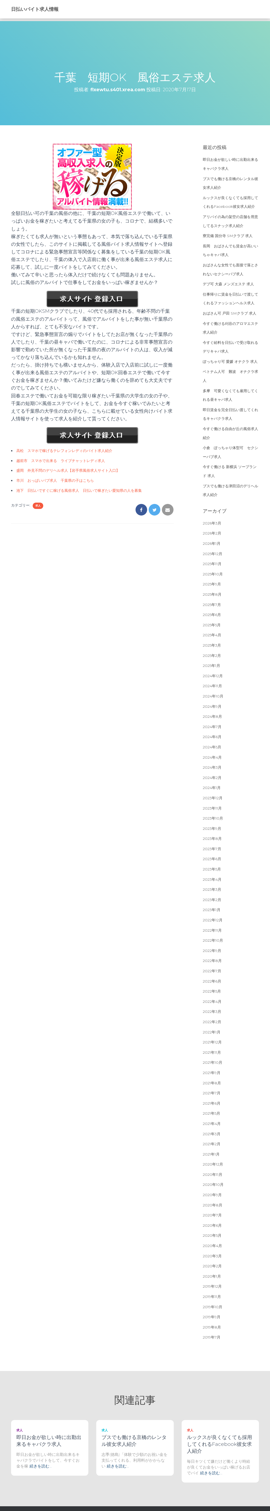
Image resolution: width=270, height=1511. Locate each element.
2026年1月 (211, 543)
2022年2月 (212, 1021)
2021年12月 (212, 1042)
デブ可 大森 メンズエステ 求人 (228, 284)
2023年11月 (212, 808)
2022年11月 (212, 930)
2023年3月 (212, 889)
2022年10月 (213, 940)
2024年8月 (212, 716)
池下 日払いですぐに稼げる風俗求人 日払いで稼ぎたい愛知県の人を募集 (79, 490)
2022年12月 (213, 920)
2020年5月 (212, 1235)
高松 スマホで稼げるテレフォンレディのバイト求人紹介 (64, 450)
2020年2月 (212, 1266)
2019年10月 (212, 1307)
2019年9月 (211, 1317)
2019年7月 (211, 1337)
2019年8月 (212, 1327)
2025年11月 (212, 563)
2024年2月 (212, 777)
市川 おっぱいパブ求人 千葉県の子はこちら (55, 480)
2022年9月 (212, 950)
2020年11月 (212, 1174)
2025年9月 (212, 584)
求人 (38, 505)
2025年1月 (211, 665)
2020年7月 (212, 1215)
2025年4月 (212, 635)
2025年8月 (212, 594)
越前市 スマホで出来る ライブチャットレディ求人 (60, 460)
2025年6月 (212, 614)
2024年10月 (213, 696)
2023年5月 (212, 869)
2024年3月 (212, 767)
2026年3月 (212, 523)
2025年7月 (212, 604)
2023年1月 (211, 909)
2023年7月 (212, 848)
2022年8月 (212, 960)
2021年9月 (211, 1072)
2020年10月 (213, 1184)
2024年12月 (213, 675)
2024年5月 (212, 747)
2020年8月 (212, 1205)
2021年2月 (211, 1144)
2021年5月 (211, 1113)
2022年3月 (212, 1011)
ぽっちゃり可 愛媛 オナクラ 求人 (230, 361)
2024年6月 (212, 736)
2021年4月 (212, 1123)
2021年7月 (211, 1093)
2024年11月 (212, 686)
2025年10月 (213, 574)
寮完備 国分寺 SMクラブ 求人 (228, 235)
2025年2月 (212, 655)
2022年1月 (211, 1032)
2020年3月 (212, 1256)
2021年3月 (211, 1134)
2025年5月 (212, 625)
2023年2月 (212, 899)
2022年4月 (212, 1001)
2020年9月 (212, 1194)
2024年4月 (212, 757)
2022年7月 (212, 971)
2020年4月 (212, 1245)
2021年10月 (212, 1062)
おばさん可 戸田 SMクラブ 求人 (229, 313)
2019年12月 (212, 1286)
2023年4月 (212, 879)
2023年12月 (213, 798)
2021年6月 (211, 1103)
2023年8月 (212, 838)
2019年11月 (212, 1296)
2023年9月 (212, 828)
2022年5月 (212, 991)
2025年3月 (212, 645)
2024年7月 (212, 726)
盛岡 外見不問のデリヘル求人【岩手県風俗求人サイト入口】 (68, 470)
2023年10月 (213, 818)
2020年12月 (213, 1164)
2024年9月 (212, 706)
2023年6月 (212, 858)
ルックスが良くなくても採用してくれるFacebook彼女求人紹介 (219, 1444)
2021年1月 (211, 1154)
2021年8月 (212, 1083)
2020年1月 (212, 1276)
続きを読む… (41, 1466)
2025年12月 (212, 553)
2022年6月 (212, 981)
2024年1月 (212, 787)
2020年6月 (212, 1225)
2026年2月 (212, 533)
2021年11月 (212, 1052)
